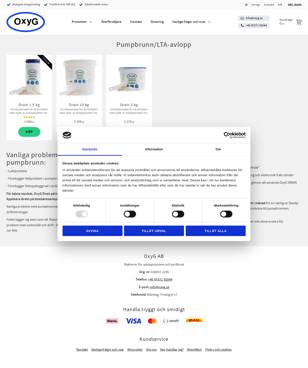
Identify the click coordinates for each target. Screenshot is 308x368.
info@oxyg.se (254, 18)
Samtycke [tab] (89, 149)
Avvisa (92, 231)
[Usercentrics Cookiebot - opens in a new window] (227, 135)
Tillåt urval (154, 231)
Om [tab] (218, 149)
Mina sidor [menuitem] (135, 349)
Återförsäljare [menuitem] (111, 22)
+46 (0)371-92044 (256, 25)
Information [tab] (154, 149)
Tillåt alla (216, 231)
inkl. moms (295, 4)
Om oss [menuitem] (151, 349)
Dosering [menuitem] (157, 22)
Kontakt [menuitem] (136, 22)
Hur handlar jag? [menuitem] (172, 349)
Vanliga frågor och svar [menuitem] (188, 22)
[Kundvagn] (291, 21)
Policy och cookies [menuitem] (218, 349)
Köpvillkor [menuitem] (194, 349)
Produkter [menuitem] (79, 22)
